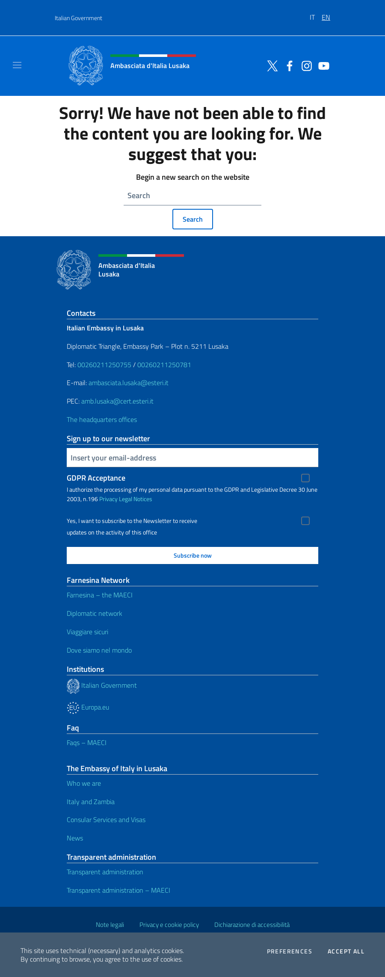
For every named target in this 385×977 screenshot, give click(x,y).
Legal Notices (135, 498)
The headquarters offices (102, 419)
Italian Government (78, 17)
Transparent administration (105, 872)
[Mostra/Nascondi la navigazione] (17, 65)
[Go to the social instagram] (304, 65)
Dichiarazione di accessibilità (252, 924)
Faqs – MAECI (87, 742)
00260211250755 (104, 364)
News (75, 838)
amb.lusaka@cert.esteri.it (117, 401)
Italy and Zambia (91, 801)
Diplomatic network (94, 613)
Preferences (289, 951)
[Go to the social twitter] (270, 65)
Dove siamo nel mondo (99, 650)
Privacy (108, 498)
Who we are (84, 783)
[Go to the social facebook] (287, 65)
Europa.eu (88, 707)
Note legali (110, 924)
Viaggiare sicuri (87, 632)
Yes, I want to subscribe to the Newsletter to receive (132, 521)
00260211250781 (164, 364)
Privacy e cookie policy (169, 924)
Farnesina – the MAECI (100, 595)
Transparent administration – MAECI (118, 890)
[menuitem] (316, 14)
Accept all (346, 951)
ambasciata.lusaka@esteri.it (129, 382)
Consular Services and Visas (106, 819)
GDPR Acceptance (96, 478)
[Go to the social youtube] (321, 65)
